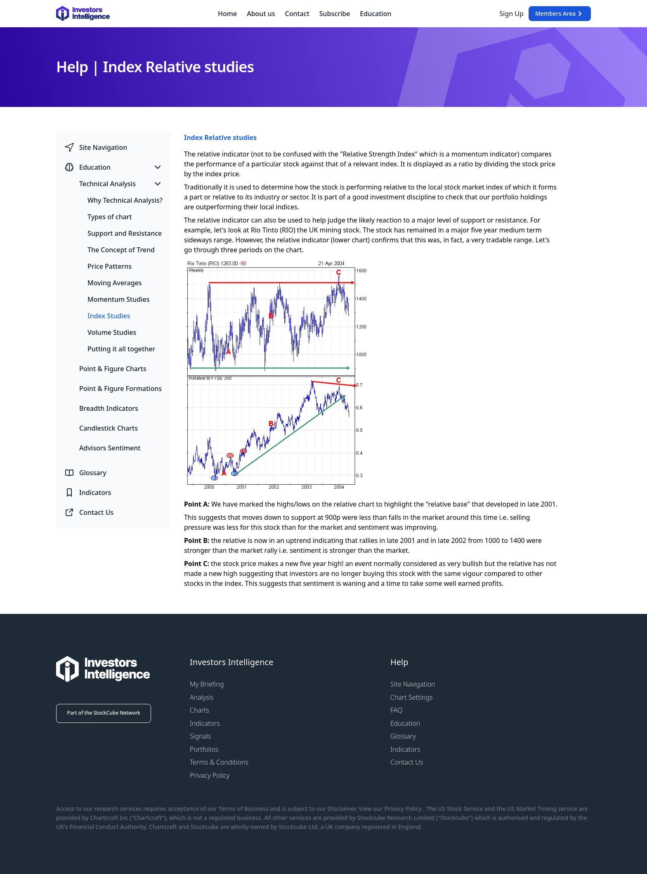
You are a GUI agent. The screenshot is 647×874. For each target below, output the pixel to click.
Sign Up (512, 13)
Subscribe (334, 13)
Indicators (205, 723)
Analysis (202, 697)
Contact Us (406, 762)
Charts (199, 710)
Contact (297, 13)
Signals (200, 736)
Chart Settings (411, 697)
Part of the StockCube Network (103, 712)
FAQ (396, 710)
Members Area (559, 13)
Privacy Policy (209, 775)
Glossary (403, 736)
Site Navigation (412, 684)
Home (227, 13)
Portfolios (204, 749)
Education (375, 13)
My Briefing (207, 684)
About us (261, 13)
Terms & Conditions (219, 762)
